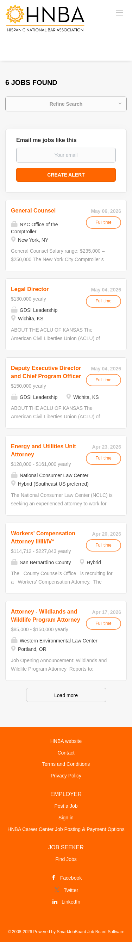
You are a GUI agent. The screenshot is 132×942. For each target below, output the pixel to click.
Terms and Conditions (66, 764)
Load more (66, 695)
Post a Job (65, 806)
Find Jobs (66, 859)
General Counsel (33, 211)
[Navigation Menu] (119, 12)
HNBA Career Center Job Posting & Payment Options (65, 829)
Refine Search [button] (66, 104)
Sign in (66, 817)
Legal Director (30, 289)
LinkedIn (71, 902)
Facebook (71, 878)
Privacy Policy (66, 775)
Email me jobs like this (46, 140)
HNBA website (66, 741)
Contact (65, 753)
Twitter (71, 890)
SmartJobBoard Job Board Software (90, 931)
